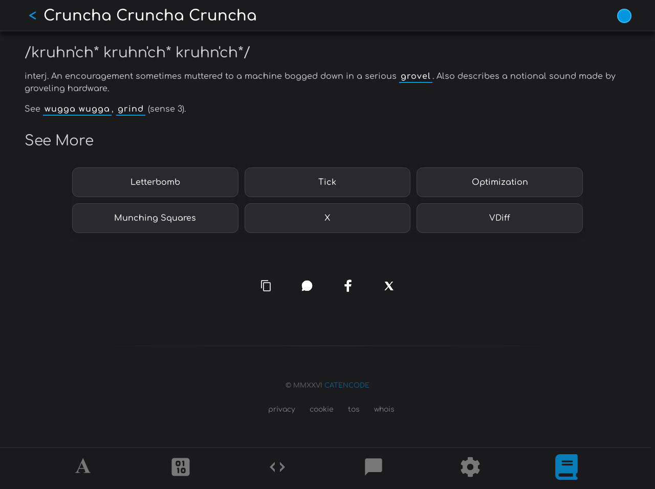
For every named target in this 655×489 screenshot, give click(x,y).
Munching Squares (155, 218)
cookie (322, 409)
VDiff (499, 218)
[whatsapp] (307, 285)
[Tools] (470, 468)
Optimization (500, 182)
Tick (327, 182)
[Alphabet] (84, 468)
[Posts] (373, 468)
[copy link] (266, 285)
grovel (416, 76)
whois (384, 409)
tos (354, 409)
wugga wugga (77, 109)
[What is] (566, 468)
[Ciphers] (180, 468)
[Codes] (277, 468)
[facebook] (348, 286)
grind (131, 109)
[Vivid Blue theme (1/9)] (624, 16)
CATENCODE (346, 385)
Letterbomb (155, 182)
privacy (281, 409)
